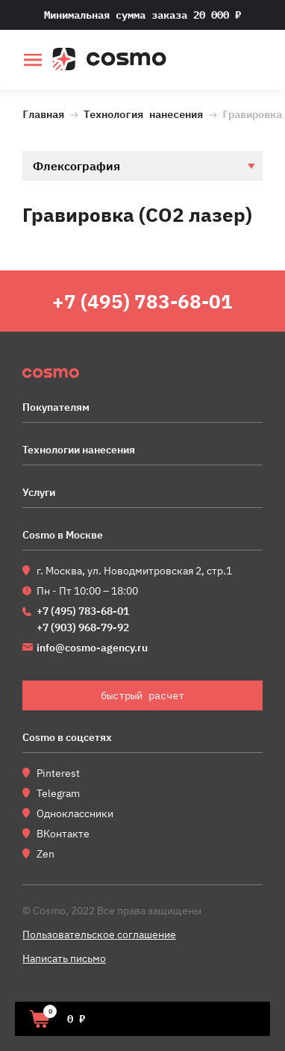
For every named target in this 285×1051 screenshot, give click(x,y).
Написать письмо (64, 958)
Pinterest (58, 773)
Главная (43, 113)
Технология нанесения (143, 113)
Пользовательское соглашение (99, 934)
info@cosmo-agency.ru (92, 647)
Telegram (58, 793)
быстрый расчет (253, 61)
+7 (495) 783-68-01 (142, 301)
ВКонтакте (63, 833)
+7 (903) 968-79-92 (83, 627)
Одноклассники (75, 813)
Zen (45, 854)
